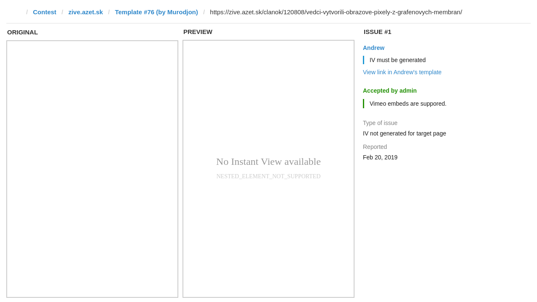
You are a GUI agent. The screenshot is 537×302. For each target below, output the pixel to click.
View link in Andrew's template (402, 72)
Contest (45, 12)
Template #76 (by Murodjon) (156, 12)
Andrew (373, 47)
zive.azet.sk (85, 12)
